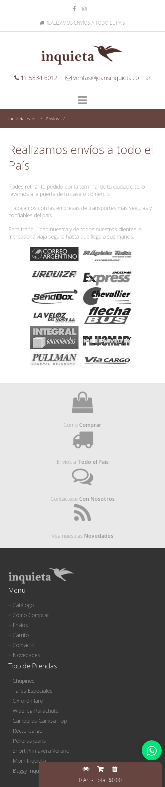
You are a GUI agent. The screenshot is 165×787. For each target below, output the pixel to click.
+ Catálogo (21, 605)
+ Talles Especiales (30, 690)
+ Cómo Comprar (28, 615)
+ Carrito (18, 635)
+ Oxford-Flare (25, 700)
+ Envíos (18, 625)
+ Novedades (24, 655)
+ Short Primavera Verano (39, 750)
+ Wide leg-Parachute (33, 710)
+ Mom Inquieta (27, 760)
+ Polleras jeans (27, 740)
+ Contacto (21, 645)
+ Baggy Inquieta (28, 770)
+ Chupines (21, 680)
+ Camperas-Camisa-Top (37, 720)
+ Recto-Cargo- (26, 730)
